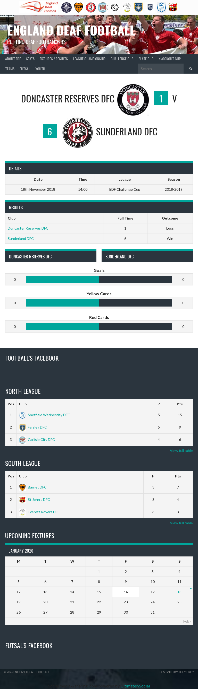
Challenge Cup (122, 58)
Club (23, 404)
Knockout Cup (170, 58)
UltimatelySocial (135, 685)
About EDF (13, 58)
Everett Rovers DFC (39, 512)
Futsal (25, 68)
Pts (180, 404)
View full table (181, 450)
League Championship (89, 58)
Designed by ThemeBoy (177, 672)
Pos (11, 404)
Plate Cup (145, 58)
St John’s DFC (34, 499)
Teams (9, 68)
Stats (30, 58)
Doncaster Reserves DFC (28, 228)
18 (179, 592)
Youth (40, 68)
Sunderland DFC (21, 238)
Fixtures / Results (54, 58)
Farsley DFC (33, 427)
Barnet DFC (33, 487)
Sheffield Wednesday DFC (44, 415)
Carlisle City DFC (37, 439)
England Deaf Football (71, 30)
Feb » (187, 621)
